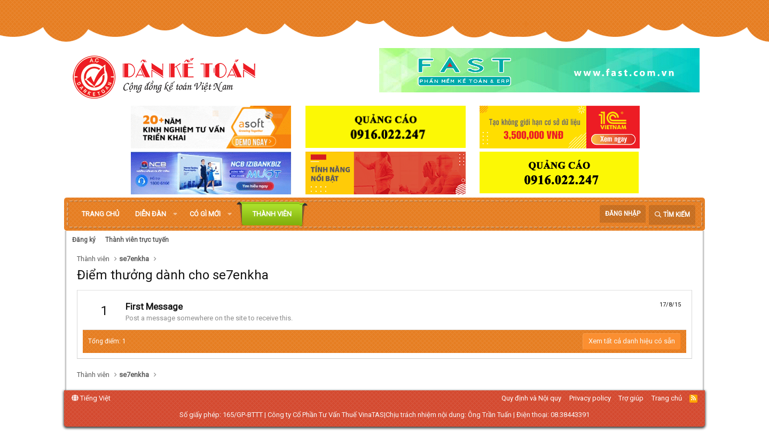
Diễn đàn (150, 214)
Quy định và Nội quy (531, 398)
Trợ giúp (631, 398)
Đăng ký (84, 240)
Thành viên (272, 214)
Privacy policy (590, 398)
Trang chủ (100, 214)
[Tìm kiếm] (672, 215)
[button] (175, 214)
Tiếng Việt (91, 398)
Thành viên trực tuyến (137, 240)
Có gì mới (205, 214)
